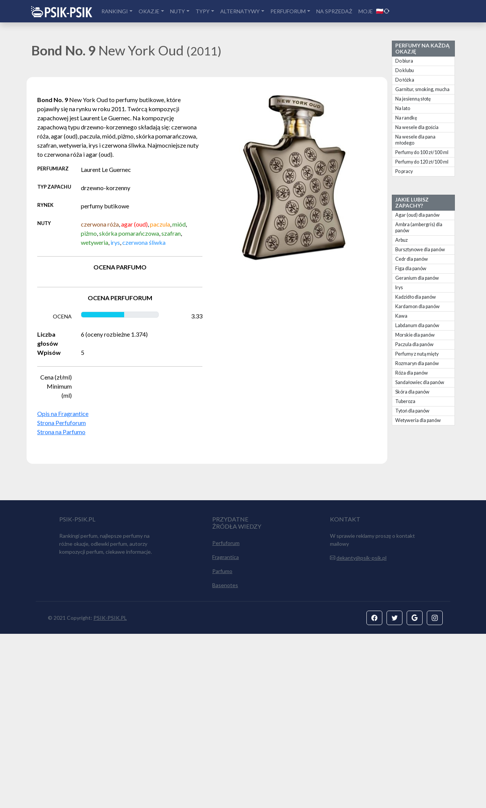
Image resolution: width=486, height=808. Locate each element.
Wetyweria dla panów (418, 420)
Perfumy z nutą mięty (417, 354)
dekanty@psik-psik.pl (361, 732)
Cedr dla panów (411, 259)
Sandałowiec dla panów (419, 382)
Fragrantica (225, 731)
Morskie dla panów (415, 335)
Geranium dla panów (417, 278)
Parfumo (222, 745)
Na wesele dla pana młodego (415, 140)
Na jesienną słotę (413, 99)
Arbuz (401, 240)
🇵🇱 (383, 10)
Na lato (402, 108)
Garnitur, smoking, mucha (422, 89)
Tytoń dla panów (412, 411)
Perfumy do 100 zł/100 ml (421, 152)
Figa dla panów (410, 268)
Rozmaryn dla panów (417, 363)
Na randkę (406, 118)
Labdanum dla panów (417, 325)
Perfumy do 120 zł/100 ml (421, 162)
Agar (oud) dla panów (417, 215)
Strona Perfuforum (61, 422)
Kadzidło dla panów (415, 297)
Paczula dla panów (414, 344)
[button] (374, 792)
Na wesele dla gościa (417, 127)
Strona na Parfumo (61, 431)
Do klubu (404, 70)
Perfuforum (226, 717)
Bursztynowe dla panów (420, 249)
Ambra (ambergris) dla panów (418, 227)
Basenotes (225, 759)
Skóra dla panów (412, 392)
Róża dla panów (411, 373)
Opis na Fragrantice (62, 413)
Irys (399, 287)
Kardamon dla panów (417, 306)
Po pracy (404, 171)
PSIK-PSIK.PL (110, 792)
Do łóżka (404, 80)
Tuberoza (405, 401)
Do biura (404, 61)
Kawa (401, 316)
